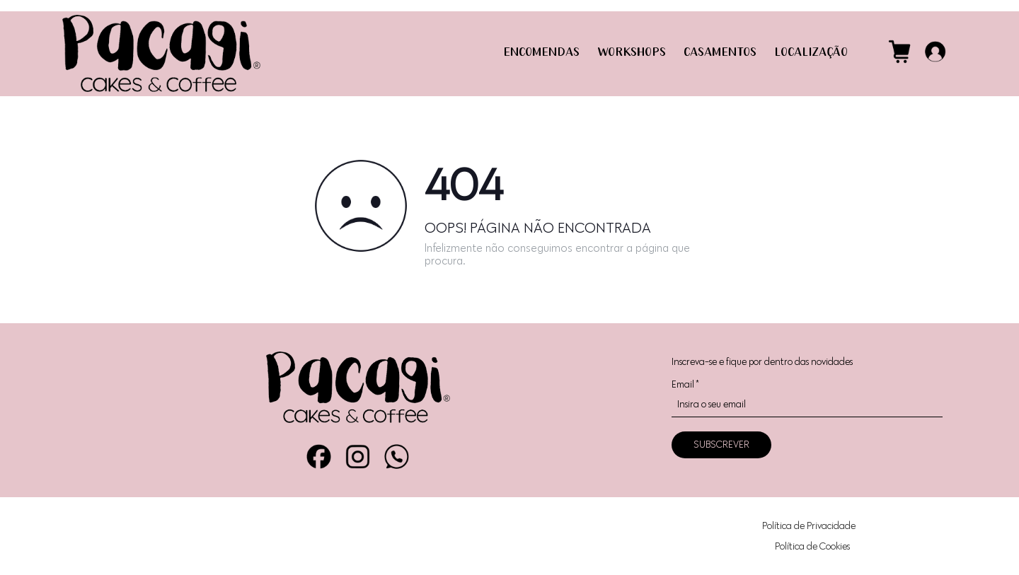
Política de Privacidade (809, 526)
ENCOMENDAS (541, 53)
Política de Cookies (812, 546)
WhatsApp (396, 456)
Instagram (357, 456)
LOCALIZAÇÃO (811, 53)
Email (685, 384)
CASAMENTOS (720, 53)
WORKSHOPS (631, 53)
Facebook (318, 456)
